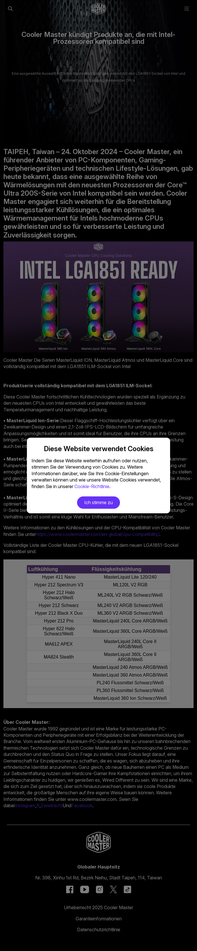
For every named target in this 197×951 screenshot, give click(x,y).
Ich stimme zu (98, 502)
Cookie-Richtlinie (91, 486)
